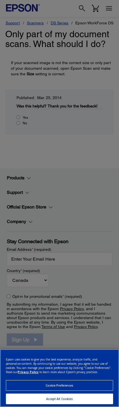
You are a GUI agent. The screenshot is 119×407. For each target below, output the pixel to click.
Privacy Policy (28, 372)
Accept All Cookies (59, 399)
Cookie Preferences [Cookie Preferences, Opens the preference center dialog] (60, 385)
